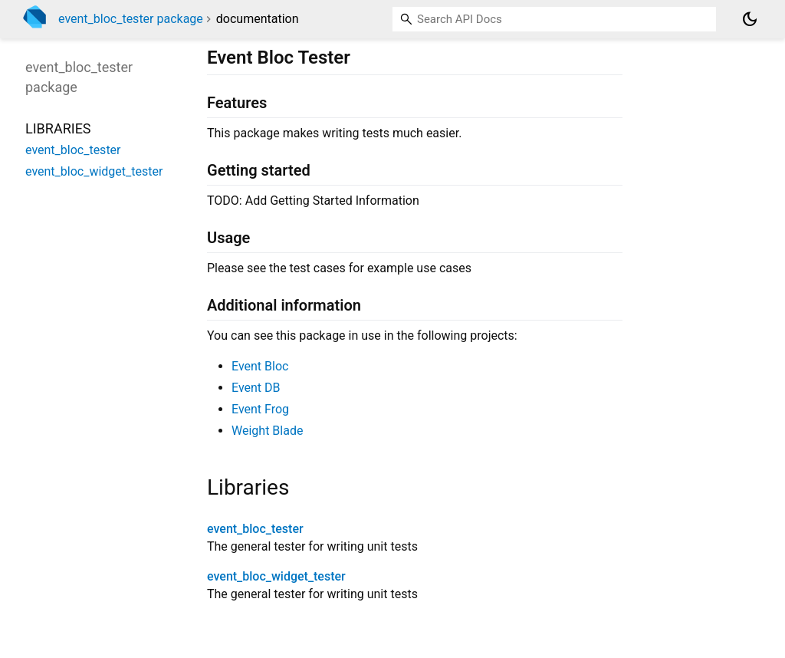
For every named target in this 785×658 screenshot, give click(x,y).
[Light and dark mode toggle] (749, 19)
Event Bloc (260, 366)
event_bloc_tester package (130, 19)
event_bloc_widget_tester (276, 576)
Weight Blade (267, 430)
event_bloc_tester (255, 528)
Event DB (256, 387)
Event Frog (260, 409)
